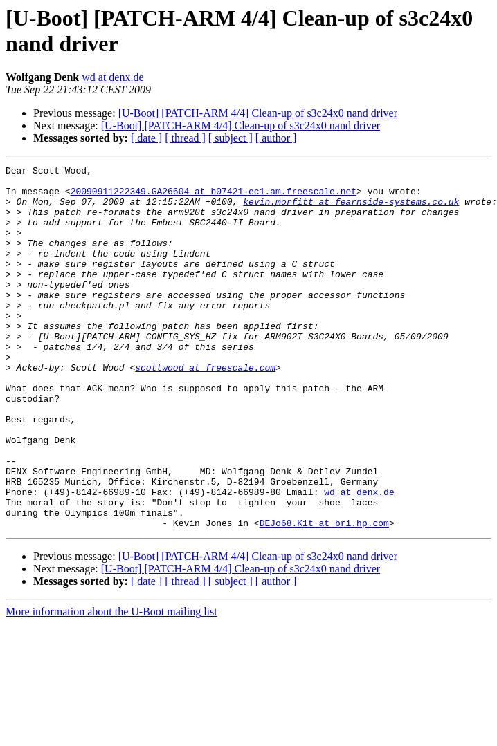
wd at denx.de (112, 77)
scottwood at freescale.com (205, 408)
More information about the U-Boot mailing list (111, 684)
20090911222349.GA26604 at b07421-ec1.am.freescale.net (213, 197)
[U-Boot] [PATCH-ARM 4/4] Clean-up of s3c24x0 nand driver (257, 113)
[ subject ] (230, 138)
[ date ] (146, 138)
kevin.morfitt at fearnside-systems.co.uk (351, 209)
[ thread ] (185, 138)
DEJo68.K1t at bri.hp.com (324, 595)
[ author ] (276, 138)
